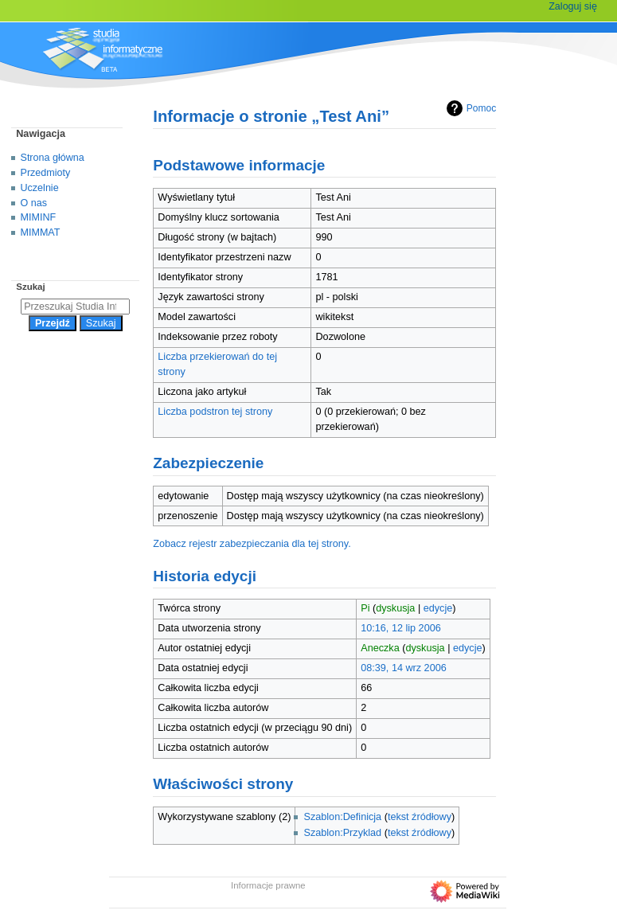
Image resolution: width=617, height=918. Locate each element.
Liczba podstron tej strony (215, 411)
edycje (438, 608)
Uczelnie (40, 187)
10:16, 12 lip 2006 (401, 628)
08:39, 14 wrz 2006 (404, 668)
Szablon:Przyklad (342, 832)
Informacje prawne (268, 885)
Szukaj (30, 286)
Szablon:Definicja (342, 816)
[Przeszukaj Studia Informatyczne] (75, 306)
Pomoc (469, 108)
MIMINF (39, 217)
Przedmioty (46, 172)
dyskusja (395, 608)
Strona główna (52, 157)
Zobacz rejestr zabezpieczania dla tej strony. (252, 543)
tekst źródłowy (419, 816)
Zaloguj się (573, 6)
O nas (34, 203)
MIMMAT (41, 232)
